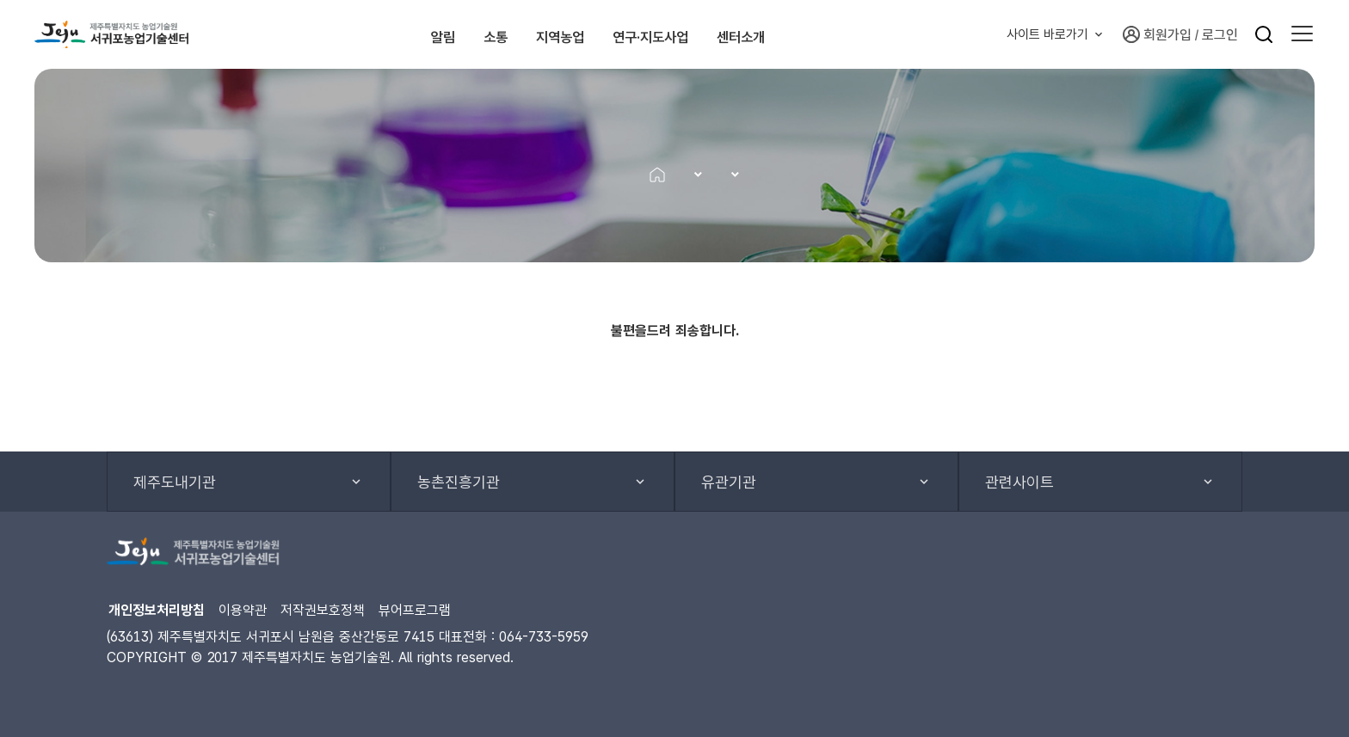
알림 (395, 34)
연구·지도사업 (699, 34)
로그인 (1220, 35)
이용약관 (243, 610)
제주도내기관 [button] (174, 482)
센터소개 (826, 34)
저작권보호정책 (322, 610)
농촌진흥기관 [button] (458, 482)
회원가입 (1157, 34)
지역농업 (572, 34)
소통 (476, 34)
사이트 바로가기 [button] (1047, 34)
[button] (1302, 34)
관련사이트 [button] (1019, 482)
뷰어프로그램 (415, 610)
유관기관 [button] (728, 482)
